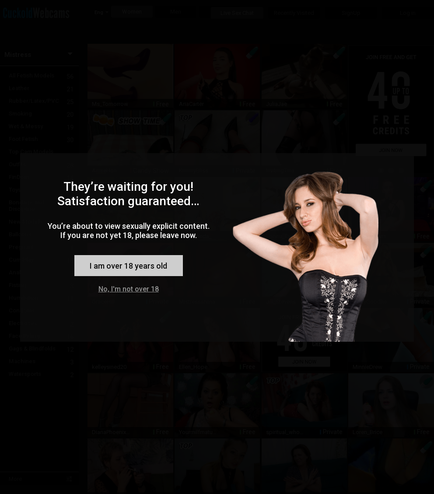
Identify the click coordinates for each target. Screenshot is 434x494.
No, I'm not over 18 (128, 289)
